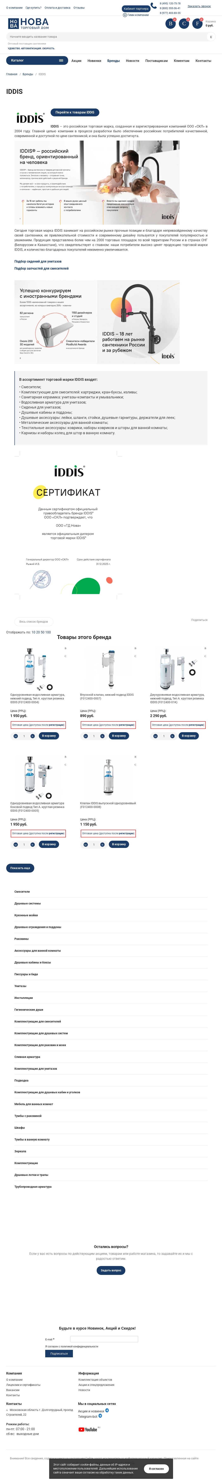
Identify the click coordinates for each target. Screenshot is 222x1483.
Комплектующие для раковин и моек (40, 1045)
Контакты (203, 61)
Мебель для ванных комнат (33, 1104)
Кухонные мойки (26, 915)
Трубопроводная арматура (33, 1186)
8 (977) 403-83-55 (170, 12)
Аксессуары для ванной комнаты (37, 950)
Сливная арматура (27, 1057)
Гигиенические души (28, 1009)
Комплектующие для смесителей (37, 1021)
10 (33, 632)
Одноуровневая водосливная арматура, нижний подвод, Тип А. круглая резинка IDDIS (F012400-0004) (37, 698)
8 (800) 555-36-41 (170, 8)
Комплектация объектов (95, 1379)
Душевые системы (27, 903)
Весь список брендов (33, 621)
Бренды (113, 61)
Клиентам (182, 61)
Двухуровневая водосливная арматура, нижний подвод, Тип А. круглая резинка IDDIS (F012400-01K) (177, 698)
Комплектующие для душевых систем (41, 1033)
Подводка (21, 1080)
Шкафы (19, 1127)
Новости (132, 61)
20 (38, 632)
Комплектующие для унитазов (35, 1068)
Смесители (22, 891)
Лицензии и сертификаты (23, 1385)
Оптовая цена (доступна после (38, 724)
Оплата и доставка (57, 7)
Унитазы (20, 986)
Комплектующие (26, 1163)
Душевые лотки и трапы (31, 1175)
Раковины (21, 938)
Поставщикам (156, 61)
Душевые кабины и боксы (32, 962)
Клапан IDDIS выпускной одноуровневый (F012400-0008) (108, 805)
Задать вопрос (111, 1270)
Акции (76, 61)
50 (42, 632)
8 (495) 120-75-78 (170, 3)
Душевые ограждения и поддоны (37, 927)
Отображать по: (28, 632)
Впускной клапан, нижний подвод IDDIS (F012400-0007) (107, 696)
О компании (14, 7)
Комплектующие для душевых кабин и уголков (47, 1092)
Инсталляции (23, 998)
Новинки (94, 61)
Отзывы (79, 7)
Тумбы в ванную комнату (32, 1139)
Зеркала (20, 1151)
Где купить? (34, 7)
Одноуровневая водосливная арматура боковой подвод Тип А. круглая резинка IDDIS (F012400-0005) (37, 807)
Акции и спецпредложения (96, 1385)
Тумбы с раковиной (28, 1116)
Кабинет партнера (136, 8)
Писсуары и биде (26, 974)
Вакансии (12, 1390)
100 (48, 632)
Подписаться (59, 1353)
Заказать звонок (199, 6)
